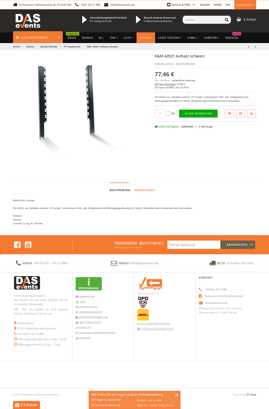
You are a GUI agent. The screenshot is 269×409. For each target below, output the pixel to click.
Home (16, 46)
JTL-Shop (251, 391)
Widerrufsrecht (90, 308)
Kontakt (205, 5)
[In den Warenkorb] (198, 114)
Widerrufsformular (93, 314)
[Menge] (160, 114)
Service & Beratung (106, 405)
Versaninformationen (154, 320)
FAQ (228, 5)
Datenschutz (88, 303)
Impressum (86, 293)
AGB (82, 298)
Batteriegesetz (90, 319)
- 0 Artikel (246, 19)
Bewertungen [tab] (145, 186)
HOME (217, 5)
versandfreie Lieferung (183, 80)
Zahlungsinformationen (97, 329)
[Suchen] (203, 20)
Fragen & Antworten (106, 399)
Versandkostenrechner (157, 325)
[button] (181, 4)
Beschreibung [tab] (120, 186)
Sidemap (84, 334)
